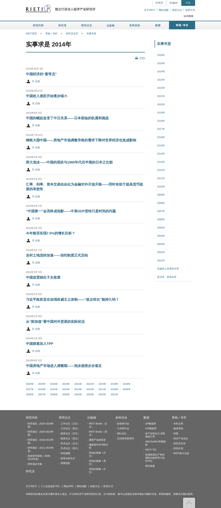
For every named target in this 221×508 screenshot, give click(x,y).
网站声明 (68, 486)
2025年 (42, 384)
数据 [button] (158, 25)
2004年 (78, 394)
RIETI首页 (31, 33)
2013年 (78, 389)
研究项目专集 (35, 464)
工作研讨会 (123, 428)
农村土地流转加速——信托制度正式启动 (57, 255)
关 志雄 (36, 81)
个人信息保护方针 (50, 486)
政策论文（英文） (70, 438)
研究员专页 (72, 33)
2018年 (126, 384)
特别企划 (178, 448)
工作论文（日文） (70, 423)
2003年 (90, 394)
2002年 (102, 394)
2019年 (114, 384)
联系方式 (190, 10)
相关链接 (150, 466)
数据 (146, 417)
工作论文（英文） (70, 428)
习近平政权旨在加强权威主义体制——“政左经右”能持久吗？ (72, 299)
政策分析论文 (68, 458)
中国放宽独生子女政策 (43, 277)
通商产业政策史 (97, 439)
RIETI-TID (150, 449)
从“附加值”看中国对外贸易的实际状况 (55, 321)
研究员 (30, 471)
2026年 (30, 384)
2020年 (102, 384)
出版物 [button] (110, 25)
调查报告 (65, 463)
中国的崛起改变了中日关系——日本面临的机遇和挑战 (67, 118)
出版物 (91, 417)
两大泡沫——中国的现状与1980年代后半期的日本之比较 (69, 162)
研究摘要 (65, 453)
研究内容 (32, 417)
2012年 (90, 389)
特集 (176, 433)
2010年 (114, 389)
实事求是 (91, 33)
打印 (142, 58)
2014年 (66, 389)
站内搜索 (188, 16)
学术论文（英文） (70, 448)
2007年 (42, 394)
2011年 (102, 389)
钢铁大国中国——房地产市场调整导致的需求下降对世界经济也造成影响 (81, 140)
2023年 (66, 384)
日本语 (159, 2)
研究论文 (65, 417)
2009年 (126, 389)
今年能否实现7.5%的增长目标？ (50, 233)
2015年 (54, 389)
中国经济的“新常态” (41, 74)
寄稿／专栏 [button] (182, 25)
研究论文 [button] (86, 25)
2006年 (54, 394)
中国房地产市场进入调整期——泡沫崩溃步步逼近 (64, 366)
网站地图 (164, 10)
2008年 (30, 394)
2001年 (114, 394)
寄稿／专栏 (51, 33)
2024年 (54, 384)
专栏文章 (178, 423)
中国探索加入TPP (39, 344)
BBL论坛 (121, 433)
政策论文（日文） (70, 433)
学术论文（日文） (70, 443)
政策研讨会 (123, 423)
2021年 (90, 384)
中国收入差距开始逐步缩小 (46, 96)
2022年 (78, 384)
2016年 (42, 389)
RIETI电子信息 (181, 453)
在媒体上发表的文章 (168, 268)
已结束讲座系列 (125, 438)
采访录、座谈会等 (166, 276)
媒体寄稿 (178, 428)
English (174, 2)
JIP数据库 (150, 423)
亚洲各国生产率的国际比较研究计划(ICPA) (155, 457)
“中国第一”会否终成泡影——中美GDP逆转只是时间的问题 (71, 211)
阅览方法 (177, 10)
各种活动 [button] (134, 25)
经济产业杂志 (181, 438)
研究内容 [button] (38, 25)
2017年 (30, 389)
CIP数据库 (150, 428)
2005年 (66, 394)
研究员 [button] (62, 25)
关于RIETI (149, 10)
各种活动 (121, 417)
